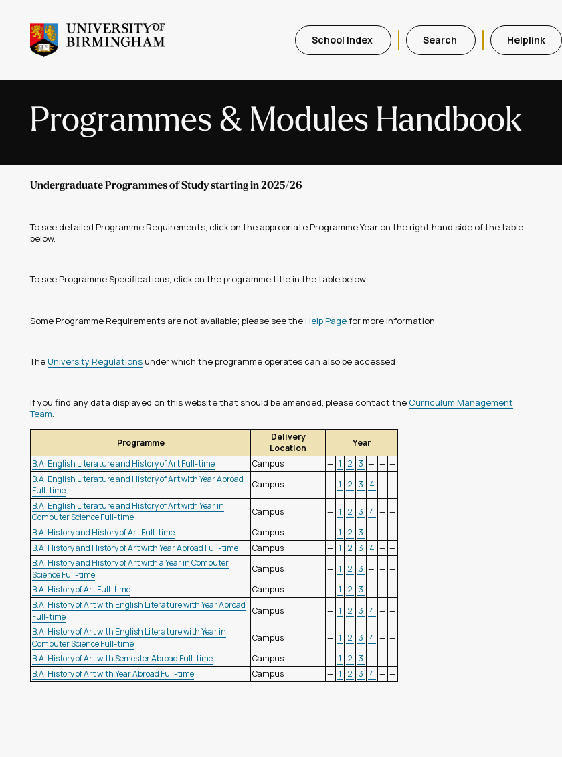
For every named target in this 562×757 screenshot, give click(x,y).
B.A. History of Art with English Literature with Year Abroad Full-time (139, 610)
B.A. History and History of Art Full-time (103, 532)
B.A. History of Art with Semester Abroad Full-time (122, 658)
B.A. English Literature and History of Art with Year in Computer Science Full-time (128, 511)
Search (441, 39)
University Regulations (95, 361)
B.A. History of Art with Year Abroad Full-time (113, 673)
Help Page (326, 321)
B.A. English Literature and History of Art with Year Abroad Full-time (138, 485)
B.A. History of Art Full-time (81, 589)
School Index (343, 39)
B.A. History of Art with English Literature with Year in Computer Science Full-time (129, 637)
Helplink (526, 39)
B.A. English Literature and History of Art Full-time (123, 463)
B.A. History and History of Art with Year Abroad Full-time (135, 548)
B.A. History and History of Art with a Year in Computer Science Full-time (130, 568)
